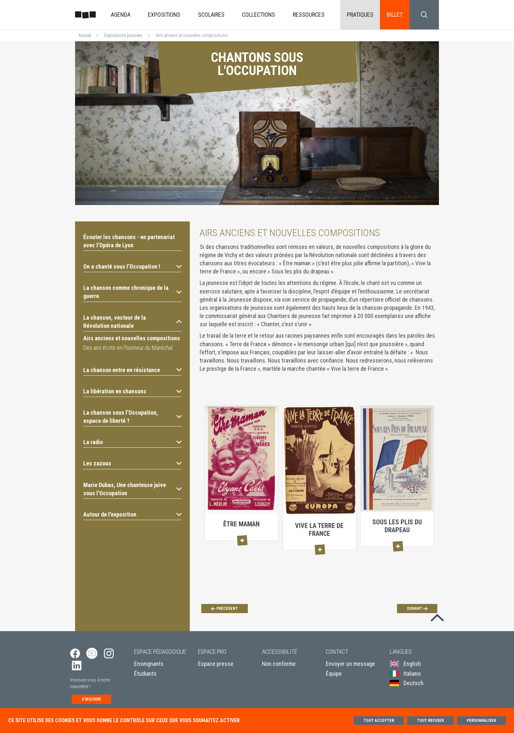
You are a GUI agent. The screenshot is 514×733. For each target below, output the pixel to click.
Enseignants (149, 663)
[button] (132, 266)
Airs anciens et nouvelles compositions (131, 338)
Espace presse (215, 663)
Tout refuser (430, 720)
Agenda (120, 14)
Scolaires (211, 14)
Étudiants (145, 673)
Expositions (164, 14)
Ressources (309, 14)
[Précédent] (224, 608)
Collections (258, 14)
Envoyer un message (350, 663)
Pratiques (360, 14)
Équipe (334, 673)
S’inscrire (91, 699)
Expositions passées (123, 35)
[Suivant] (417, 608)
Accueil (84, 35)
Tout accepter (379, 720)
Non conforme (279, 663)
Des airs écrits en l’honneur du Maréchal (127, 347)
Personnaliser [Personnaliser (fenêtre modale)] (481, 720)
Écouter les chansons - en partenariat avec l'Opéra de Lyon (129, 241)
